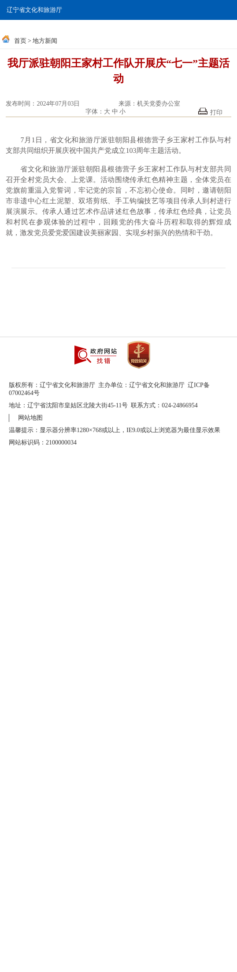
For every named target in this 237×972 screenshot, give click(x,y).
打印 (210, 112)
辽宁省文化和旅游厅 (34, 10)
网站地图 (30, 417)
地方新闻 (45, 41)
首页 (20, 41)
